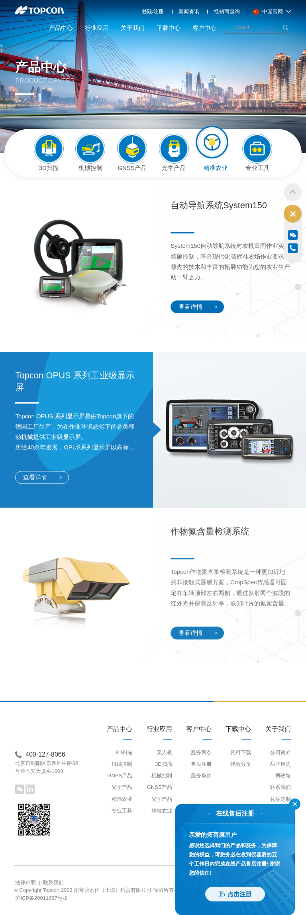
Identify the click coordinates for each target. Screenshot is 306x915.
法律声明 (25, 882)
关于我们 (133, 27)
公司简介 (280, 752)
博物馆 (283, 776)
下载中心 (168, 27)
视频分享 (240, 764)
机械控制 (122, 764)
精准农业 (122, 799)
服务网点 (201, 752)
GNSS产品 (119, 776)
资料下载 (240, 752)
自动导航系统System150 (219, 207)
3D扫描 (124, 752)
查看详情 (198, 308)
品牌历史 (280, 764)
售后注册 (201, 764)
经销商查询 (227, 11)
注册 (158, 11)
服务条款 (201, 776)
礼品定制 (280, 799)
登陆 (147, 11)
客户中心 (204, 27)
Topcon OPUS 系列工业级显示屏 (75, 476)
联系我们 (280, 787)
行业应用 (97, 27)
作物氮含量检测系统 (210, 627)
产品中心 (61, 33)
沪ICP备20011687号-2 (41, 898)
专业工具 (122, 811)
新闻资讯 (188, 11)
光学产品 (122, 787)
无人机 (164, 752)
